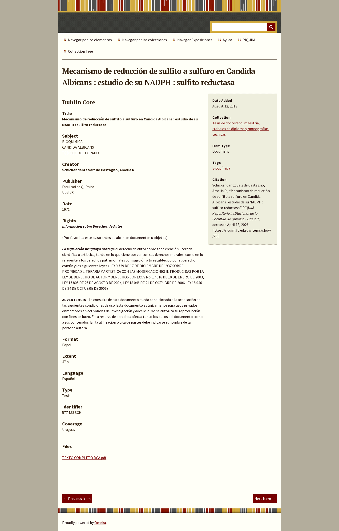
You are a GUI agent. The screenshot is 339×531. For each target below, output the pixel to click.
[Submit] (271, 27)
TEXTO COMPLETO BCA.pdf (84, 457)
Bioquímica (221, 168)
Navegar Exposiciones (194, 39)
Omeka (100, 522)
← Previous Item (77, 498)
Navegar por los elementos (90, 39)
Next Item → (264, 498)
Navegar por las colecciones (144, 39)
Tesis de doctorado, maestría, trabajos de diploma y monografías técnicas (240, 129)
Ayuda (227, 39)
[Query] (243, 27)
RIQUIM (248, 39)
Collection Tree (80, 51)
